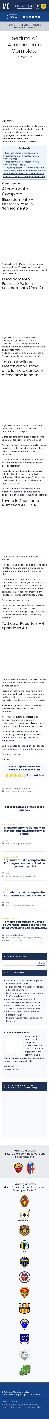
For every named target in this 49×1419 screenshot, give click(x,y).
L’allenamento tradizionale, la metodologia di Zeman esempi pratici (24, 831)
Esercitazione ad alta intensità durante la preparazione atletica (23, 1001)
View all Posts (13, 1069)
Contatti (13, 1401)
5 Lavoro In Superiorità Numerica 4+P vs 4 (23, 173)
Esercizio (31, 791)
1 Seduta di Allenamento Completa (20, 153)
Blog (21, 788)
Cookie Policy (8, 1407)
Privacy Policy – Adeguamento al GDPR (19, 1404)
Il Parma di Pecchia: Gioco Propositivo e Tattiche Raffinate (25, 988)
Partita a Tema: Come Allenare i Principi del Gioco (22, 1013)
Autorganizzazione (26, 876)
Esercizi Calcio (12, 788)
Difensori (22, 791)
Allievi (8, 937)
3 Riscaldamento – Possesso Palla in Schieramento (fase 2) (21, 163)
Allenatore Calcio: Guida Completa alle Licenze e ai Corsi (24, 982)
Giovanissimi (35, 937)
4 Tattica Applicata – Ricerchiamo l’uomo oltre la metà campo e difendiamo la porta (24, 169)
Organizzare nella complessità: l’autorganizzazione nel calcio (24, 894)
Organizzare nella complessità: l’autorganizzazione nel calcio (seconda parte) (24, 863)
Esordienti (24, 937)
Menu (13, 16)
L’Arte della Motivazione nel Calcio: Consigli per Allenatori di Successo (23, 1007)
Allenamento (11, 791)
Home (4, 1401)
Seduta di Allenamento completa (27, 749)
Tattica (27, 788)
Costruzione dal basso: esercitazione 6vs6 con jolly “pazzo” (25, 995)
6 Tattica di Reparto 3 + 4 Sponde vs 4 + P (24, 176)
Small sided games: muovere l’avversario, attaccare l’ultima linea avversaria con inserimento (24, 925)
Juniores (5, 940)
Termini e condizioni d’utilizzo (29, 1407)
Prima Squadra (25, 843)
